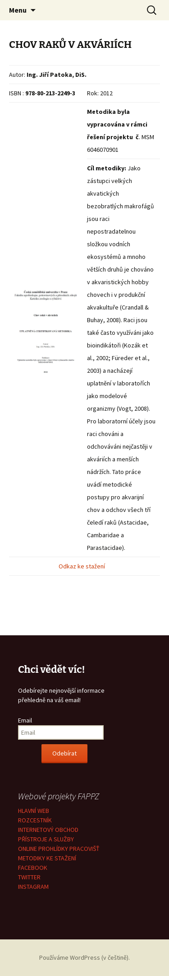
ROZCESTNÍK (35, 820)
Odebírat (64, 753)
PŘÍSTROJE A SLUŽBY (46, 839)
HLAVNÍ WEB (33, 811)
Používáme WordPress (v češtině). (84, 957)
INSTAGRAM (33, 886)
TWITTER (29, 877)
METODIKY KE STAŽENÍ (47, 858)
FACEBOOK (32, 867)
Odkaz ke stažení (82, 566)
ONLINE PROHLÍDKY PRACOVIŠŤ (59, 849)
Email (25, 720)
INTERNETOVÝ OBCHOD (48, 830)
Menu (18, 9)
